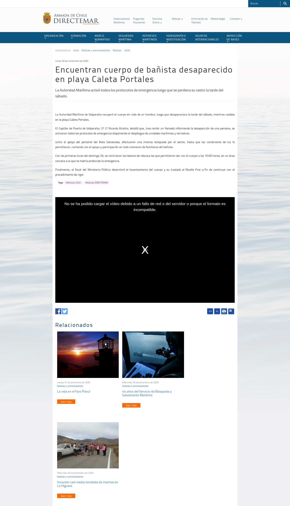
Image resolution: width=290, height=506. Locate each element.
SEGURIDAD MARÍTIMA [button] (126, 38)
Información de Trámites (199, 20)
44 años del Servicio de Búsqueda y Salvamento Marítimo (141, 389)
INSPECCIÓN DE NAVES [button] (234, 38)
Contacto (236, 18)
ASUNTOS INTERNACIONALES (207, 37)
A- (217, 311)
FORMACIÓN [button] (78, 36)
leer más (66, 397)
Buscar (285, 3)
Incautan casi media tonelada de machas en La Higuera (199, 389)
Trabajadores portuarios (210, 457)
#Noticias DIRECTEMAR (96, 182)
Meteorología (218, 18)
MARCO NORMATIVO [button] (102, 38)
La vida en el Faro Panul (73, 387)
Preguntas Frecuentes (139, 20)
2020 (127, 50)
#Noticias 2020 (73, 182)
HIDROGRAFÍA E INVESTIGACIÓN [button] (176, 38)
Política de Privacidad (79, 494)
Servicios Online (157, 20)
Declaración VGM (207, 462)
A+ (210, 311)
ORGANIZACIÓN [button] (53, 36)
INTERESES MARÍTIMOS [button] (149, 38)
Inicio (76, 50)
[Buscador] (264, 3)
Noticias (177, 18)
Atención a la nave (208, 453)
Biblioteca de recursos (104, 494)
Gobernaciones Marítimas (122, 20)
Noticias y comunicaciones (96, 50)
